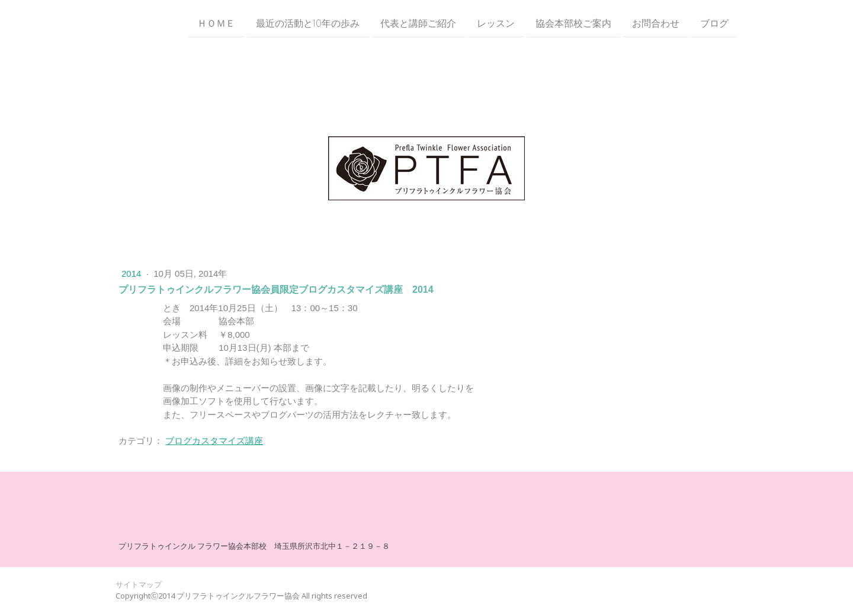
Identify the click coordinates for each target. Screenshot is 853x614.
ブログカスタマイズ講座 (214, 441)
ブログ (714, 23)
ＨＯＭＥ (216, 23)
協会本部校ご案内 (573, 23)
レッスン (496, 23)
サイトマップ (139, 584)
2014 (132, 273)
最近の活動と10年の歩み (308, 23)
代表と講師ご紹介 (418, 23)
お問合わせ (655, 23)
